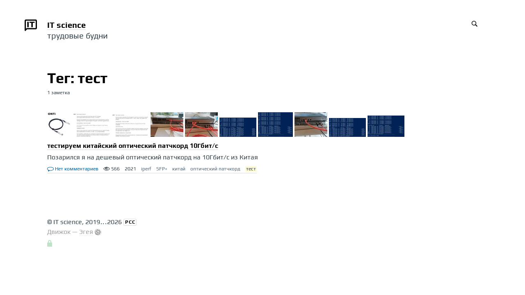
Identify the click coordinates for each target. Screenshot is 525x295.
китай (178, 169)
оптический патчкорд (215, 169)
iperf (146, 169)
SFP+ (161, 169)
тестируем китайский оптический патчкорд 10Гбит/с (132, 146)
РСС (130, 222)
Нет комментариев (72, 169)
